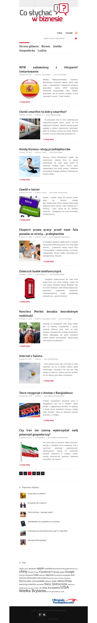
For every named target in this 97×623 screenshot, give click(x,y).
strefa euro (23, 588)
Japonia (49, 575)
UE (40, 588)
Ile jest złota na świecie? (37, 494)
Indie (36, 575)
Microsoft (42, 578)
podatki (41, 581)
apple (40, 568)
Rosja (68, 581)
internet (42, 575)
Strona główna (29, 46)
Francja (55, 572)
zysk (62, 591)
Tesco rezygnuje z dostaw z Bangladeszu (46, 393)
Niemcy (23, 581)
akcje (26, 569)
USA (64, 587)
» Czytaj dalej (24, 102)
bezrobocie (57, 569)
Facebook (45, 571)
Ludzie (42, 50)
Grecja (22, 575)
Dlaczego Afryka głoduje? (37, 540)
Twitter (36, 588)
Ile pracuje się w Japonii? (37, 503)
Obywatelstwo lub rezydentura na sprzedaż (44, 522)
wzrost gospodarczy (53, 591)
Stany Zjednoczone (55, 584)
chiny (23, 571)
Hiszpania (29, 575)
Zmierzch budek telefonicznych (40, 271)
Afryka (21, 569)
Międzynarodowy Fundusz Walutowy (58, 578)
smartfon (32, 584)
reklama (48, 581)
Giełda (57, 46)
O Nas (59, 33)
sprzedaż (40, 584)
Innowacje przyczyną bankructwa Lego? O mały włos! (48, 531)
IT (42, 115)
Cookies (42, 619)
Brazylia (65, 569)
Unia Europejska (51, 587)
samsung (23, 584)
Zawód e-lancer (29, 189)
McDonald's (32, 578)
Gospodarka (27, 50)
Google (69, 571)
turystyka (31, 588)
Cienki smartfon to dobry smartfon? (43, 112)
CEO (76, 569)
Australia (48, 568)
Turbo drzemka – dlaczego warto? (40, 512)
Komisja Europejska (62, 575)
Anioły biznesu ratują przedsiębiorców (44, 149)
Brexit (72, 569)
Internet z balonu (30, 356)
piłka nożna (32, 581)
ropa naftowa (58, 581)
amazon (32, 568)
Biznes (45, 46)
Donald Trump (33, 572)
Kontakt (69, 33)
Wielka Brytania (32, 591)
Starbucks (71, 584)
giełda (62, 572)
